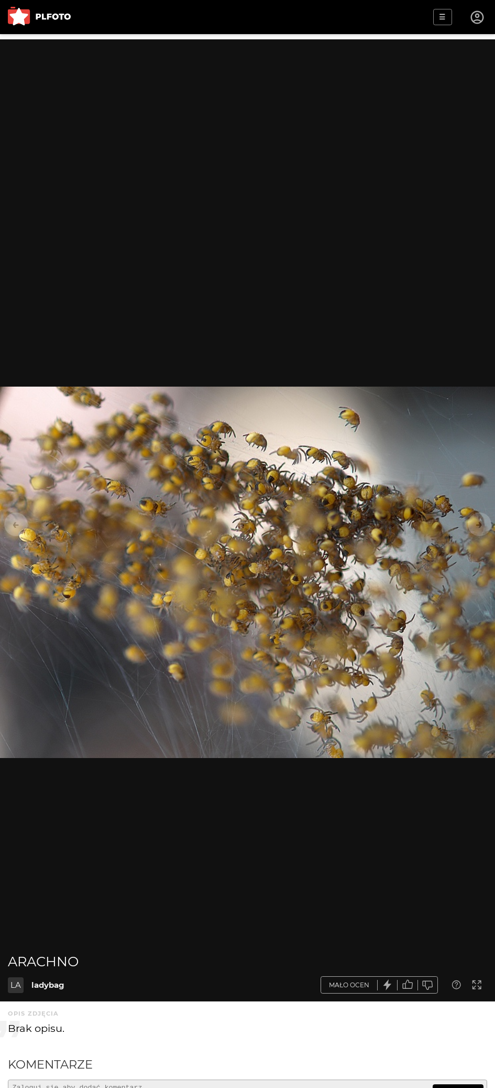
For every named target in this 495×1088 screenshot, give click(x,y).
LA (15, 985)
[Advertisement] (247, 112)
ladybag (47, 985)
